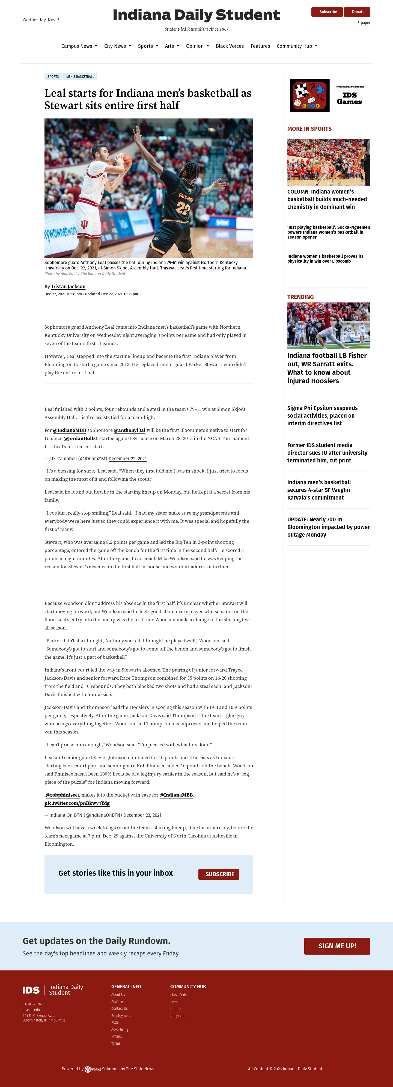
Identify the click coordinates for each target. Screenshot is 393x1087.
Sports (321, 128)
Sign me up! (337, 946)
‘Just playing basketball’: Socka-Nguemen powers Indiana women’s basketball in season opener (328, 232)
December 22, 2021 (128, 459)
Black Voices (230, 46)
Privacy (116, 1036)
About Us (118, 995)
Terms (116, 1044)
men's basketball (80, 77)
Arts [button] (170, 46)
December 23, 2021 (142, 815)
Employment (121, 1016)
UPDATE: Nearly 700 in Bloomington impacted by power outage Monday (328, 527)
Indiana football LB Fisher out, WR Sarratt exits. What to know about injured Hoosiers (327, 368)
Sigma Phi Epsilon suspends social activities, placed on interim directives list (322, 416)
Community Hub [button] (295, 46)
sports (53, 77)
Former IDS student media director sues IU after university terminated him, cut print (327, 453)
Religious (177, 1016)
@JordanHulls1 (81, 438)
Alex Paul (69, 273)
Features (260, 46)
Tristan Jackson (68, 287)
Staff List (118, 1002)
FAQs (115, 1022)
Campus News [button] (77, 46)
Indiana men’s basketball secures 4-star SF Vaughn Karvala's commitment (319, 490)
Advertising (119, 1030)
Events (175, 1002)
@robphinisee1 (63, 794)
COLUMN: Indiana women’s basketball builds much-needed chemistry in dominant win (327, 199)
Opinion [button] (195, 46)
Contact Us (119, 1009)
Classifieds (178, 995)
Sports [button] (146, 46)
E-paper (364, 22)
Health (175, 1009)
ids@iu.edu (31, 1010)
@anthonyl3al (129, 430)
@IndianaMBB (69, 430)
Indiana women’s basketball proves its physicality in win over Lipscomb (325, 259)
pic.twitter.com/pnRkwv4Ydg (77, 803)
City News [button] (115, 46)
